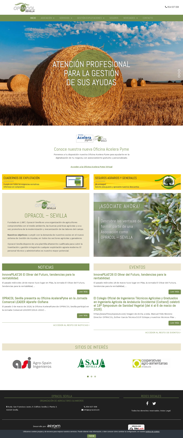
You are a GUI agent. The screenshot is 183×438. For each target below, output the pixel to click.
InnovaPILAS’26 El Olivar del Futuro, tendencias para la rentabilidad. (38, 276)
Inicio (33, 17)
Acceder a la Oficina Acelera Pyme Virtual (91, 167)
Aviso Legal (165, 411)
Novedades (129, 17)
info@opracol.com (91, 410)
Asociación (46, 17)
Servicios (64, 17)
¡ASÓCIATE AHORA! (119, 206)
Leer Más (83, 292)
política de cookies (152, 432)
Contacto (148, 17)
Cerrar (91, 436)
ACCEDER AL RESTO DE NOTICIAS (71, 325)
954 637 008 (172, 6)
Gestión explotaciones (89, 17)
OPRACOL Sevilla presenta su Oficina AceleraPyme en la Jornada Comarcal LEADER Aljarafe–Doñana (44, 300)
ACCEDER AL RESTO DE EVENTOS (163, 332)
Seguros (113, 17)
